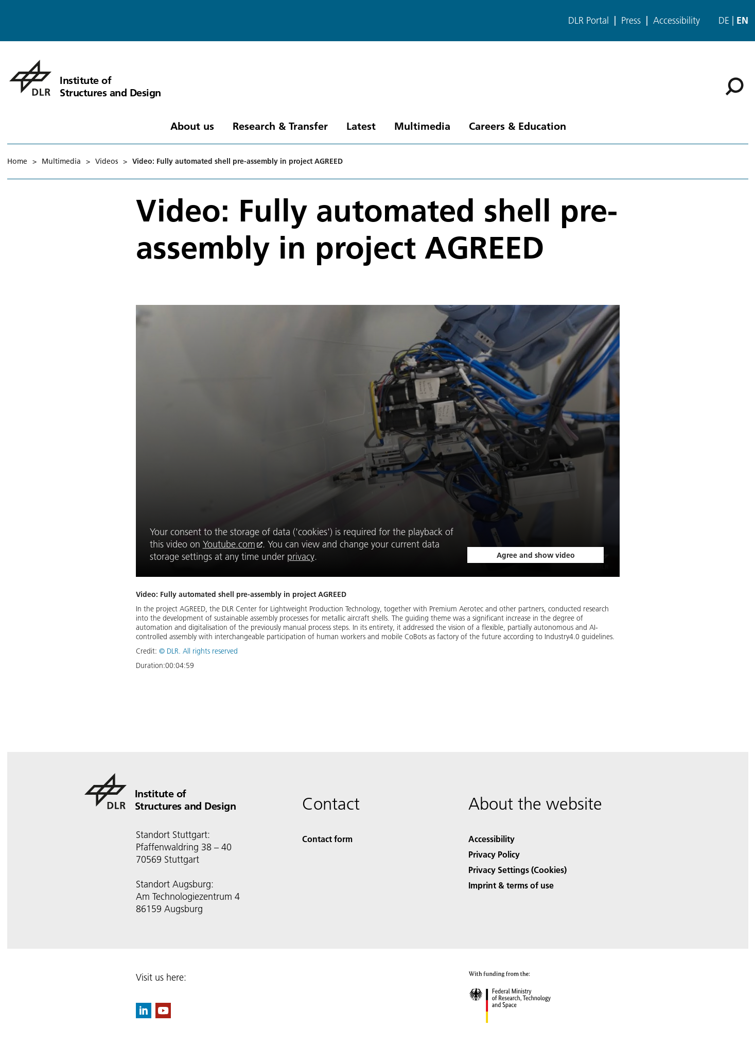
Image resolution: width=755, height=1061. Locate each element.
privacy (300, 556)
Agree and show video (536, 555)
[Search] (734, 86)
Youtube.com (229, 544)
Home (17, 161)
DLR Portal (588, 20)
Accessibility (676, 20)
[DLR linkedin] (143, 1015)
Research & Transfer (280, 125)
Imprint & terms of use (511, 885)
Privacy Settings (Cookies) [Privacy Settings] (517, 869)
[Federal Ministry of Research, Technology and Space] (519, 1032)
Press (631, 20)
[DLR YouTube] (163, 1015)
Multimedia (422, 125)
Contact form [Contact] (327, 838)
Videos (106, 161)
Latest (361, 125)
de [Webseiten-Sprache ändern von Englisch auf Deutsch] (723, 20)
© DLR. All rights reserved (198, 651)
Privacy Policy (494, 854)
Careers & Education (517, 125)
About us (192, 125)
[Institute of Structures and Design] (85, 78)
